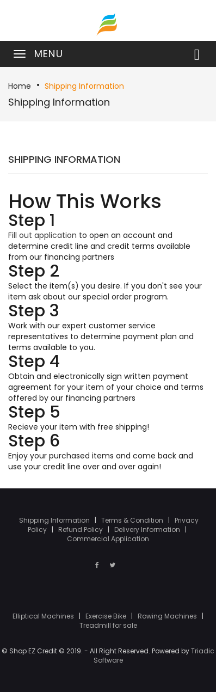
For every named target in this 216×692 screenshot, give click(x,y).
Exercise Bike (106, 616)
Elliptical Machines (44, 616)
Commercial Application (108, 538)
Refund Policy (81, 529)
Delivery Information (148, 529)
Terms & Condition (133, 520)
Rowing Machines (168, 616)
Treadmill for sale (108, 625)
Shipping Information (84, 86)
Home (19, 86)
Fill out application (42, 235)
